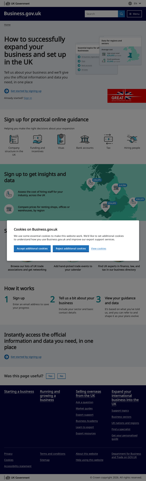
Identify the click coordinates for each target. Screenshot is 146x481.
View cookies (98, 248)
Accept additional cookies (32, 248)
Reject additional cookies (71, 248)
